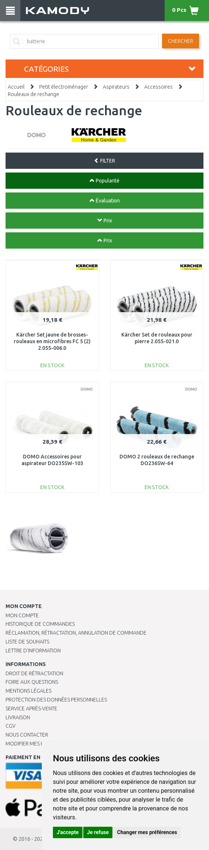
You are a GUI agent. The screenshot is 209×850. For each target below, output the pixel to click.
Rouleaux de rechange (33, 94)
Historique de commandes (40, 624)
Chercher (180, 41)
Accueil (16, 87)
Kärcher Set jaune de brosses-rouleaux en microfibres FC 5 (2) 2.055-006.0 (52, 341)
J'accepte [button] (68, 832)
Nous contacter (27, 735)
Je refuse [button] (98, 832)
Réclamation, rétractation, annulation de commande (76, 633)
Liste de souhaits (27, 642)
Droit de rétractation (34, 673)
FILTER (104, 161)
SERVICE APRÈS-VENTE (31, 708)
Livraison (18, 717)
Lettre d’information (33, 650)
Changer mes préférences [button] (147, 832)
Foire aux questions (32, 682)
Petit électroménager (63, 87)
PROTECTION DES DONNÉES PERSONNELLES (56, 700)
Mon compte (22, 615)
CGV (11, 726)
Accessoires (158, 87)
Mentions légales (28, 691)
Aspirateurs (116, 87)
